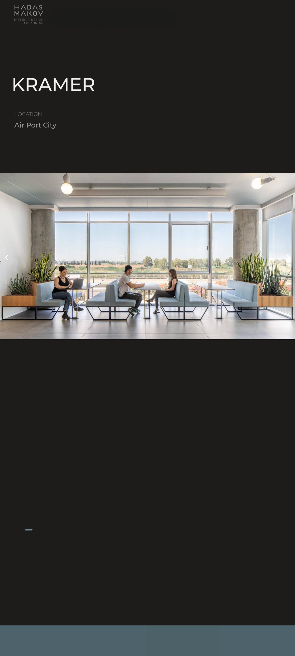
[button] (6, 257)
